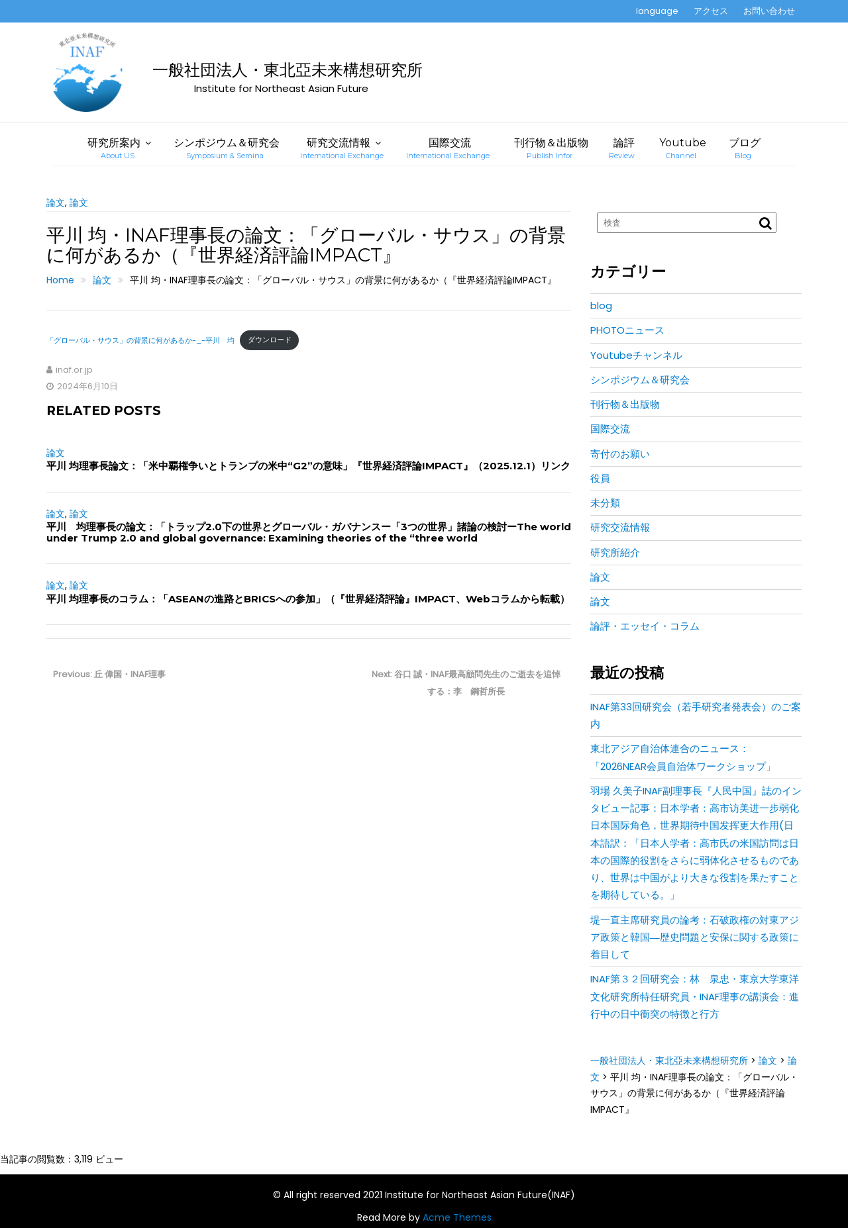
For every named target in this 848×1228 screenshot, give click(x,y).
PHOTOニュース (627, 330)
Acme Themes (457, 1217)
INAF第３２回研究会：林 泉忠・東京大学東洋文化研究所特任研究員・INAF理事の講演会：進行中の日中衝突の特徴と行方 (694, 996)
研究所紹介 (615, 552)
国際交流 (448, 148)
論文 (55, 202)
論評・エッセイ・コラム (645, 626)
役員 (600, 478)
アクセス (711, 11)
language (657, 11)
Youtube (682, 148)
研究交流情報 (342, 148)
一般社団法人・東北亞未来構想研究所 (287, 70)
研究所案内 (113, 148)
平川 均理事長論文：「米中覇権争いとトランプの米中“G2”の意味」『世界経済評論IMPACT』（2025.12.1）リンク (308, 465)
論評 (622, 148)
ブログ (745, 148)
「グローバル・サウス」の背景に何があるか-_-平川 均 (140, 339)
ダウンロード (270, 339)
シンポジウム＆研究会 (227, 148)
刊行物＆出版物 (551, 148)
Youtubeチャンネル (636, 355)
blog (601, 305)
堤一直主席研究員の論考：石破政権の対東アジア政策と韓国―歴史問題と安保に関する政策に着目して (694, 937)
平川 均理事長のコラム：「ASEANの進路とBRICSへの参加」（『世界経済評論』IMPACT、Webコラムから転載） (308, 598)
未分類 (605, 503)
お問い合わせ (769, 11)
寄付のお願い (620, 454)
